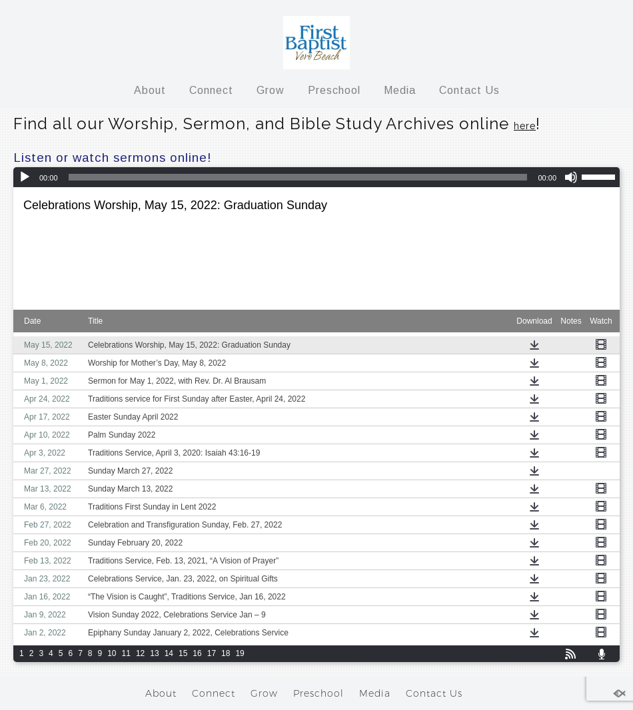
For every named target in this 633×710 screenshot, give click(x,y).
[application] (316, 177)
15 (183, 653)
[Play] (24, 177)
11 (126, 653)
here (525, 126)
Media (400, 90)
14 (169, 653)
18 (225, 653)
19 (239, 653)
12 (140, 653)
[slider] (600, 176)
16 (197, 653)
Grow (271, 90)
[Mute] (571, 177)
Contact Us (469, 90)
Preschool (334, 90)
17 (211, 653)
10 (111, 653)
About (150, 90)
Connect (211, 90)
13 (154, 653)
